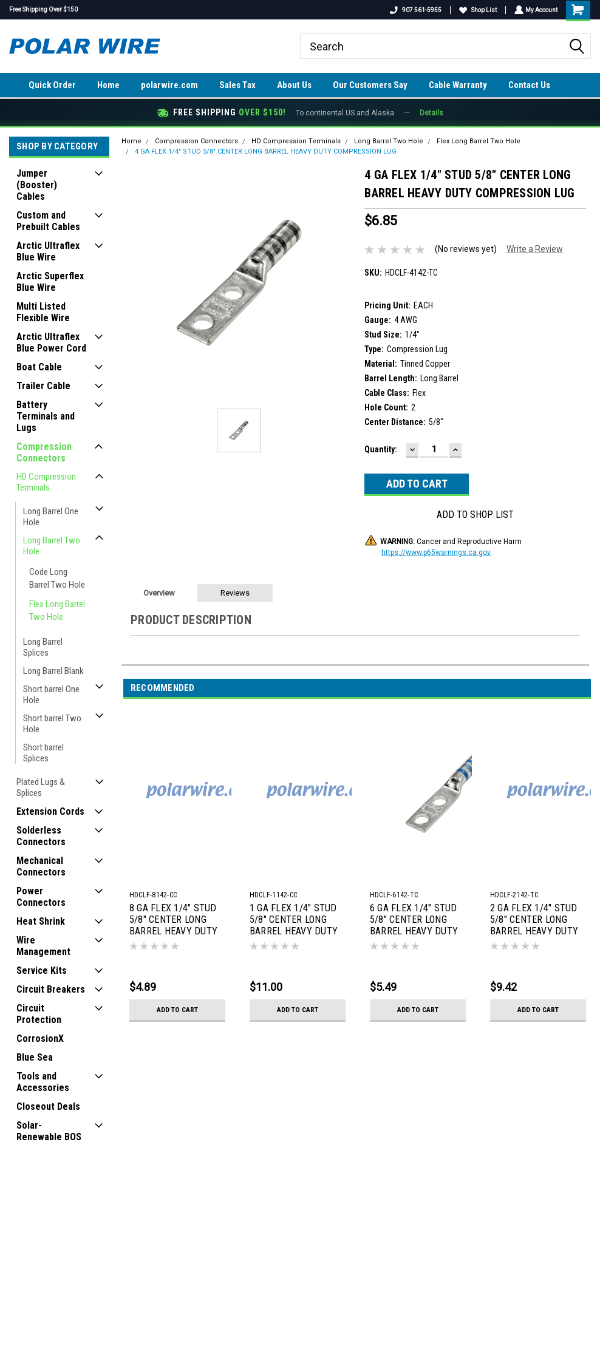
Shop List (477, 10)
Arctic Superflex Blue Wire (50, 281)
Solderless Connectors (41, 836)
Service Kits (41, 970)
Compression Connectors (44, 452)
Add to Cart (177, 1010)
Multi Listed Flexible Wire (43, 312)
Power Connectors (41, 896)
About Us (294, 85)
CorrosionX (40, 1038)
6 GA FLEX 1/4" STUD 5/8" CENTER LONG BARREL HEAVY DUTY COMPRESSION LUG (414, 920)
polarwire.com (169, 85)
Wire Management (43, 945)
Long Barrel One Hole (50, 517)
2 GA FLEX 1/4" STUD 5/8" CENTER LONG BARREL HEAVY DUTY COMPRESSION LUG (534, 920)
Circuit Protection (38, 1013)
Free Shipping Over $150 (43, 9)
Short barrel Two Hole (52, 724)
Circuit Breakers (50, 989)
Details (431, 113)
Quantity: (380, 449)
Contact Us (529, 85)
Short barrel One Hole (51, 694)
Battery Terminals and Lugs (45, 416)
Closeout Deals (48, 1106)
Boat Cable (39, 367)
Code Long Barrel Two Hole (57, 578)
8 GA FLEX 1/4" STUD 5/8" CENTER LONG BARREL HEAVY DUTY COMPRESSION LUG (173, 920)
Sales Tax (237, 85)
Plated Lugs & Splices (40, 787)
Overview (159, 592)
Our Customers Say (370, 85)
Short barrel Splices (43, 753)
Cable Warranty (458, 85)
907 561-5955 (414, 10)
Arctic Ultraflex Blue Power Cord (51, 342)
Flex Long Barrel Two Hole (57, 610)
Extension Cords (50, 811)
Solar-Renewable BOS (48, 1131)
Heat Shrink (40, 921)
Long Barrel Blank (53, 670)
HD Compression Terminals (46, 482)
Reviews (235, 592)
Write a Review (534, 249)
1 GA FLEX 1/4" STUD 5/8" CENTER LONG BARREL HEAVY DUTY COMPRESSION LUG (294, 920)
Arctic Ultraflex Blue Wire (48, 251)
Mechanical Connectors (41, 866)
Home (108, 85)
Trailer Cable (43, 386)
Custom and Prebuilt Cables (48, 221)
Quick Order (52, 85)
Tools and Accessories (42, 1081)
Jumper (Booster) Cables (36, 185)
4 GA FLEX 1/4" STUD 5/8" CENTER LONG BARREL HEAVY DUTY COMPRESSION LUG (266, 151)
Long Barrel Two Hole (51, 546)
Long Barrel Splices (43, 647)
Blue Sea (34, 1057)
